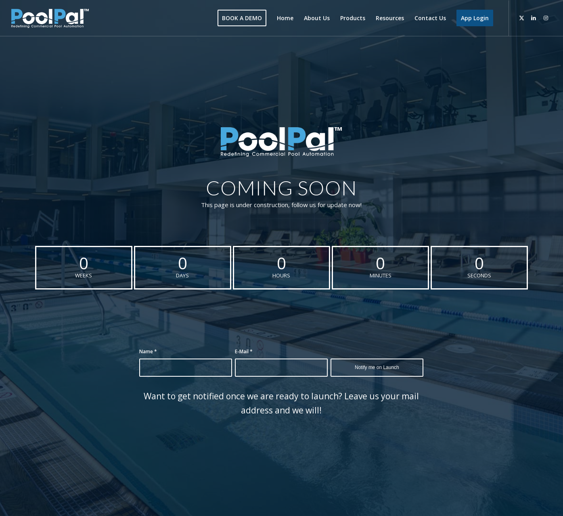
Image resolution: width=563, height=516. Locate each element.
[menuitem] (242, 18)
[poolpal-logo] (50, 18)
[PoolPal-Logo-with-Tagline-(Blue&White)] (281, 142)
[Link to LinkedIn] (533, 18)
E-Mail (244, 351)
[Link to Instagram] (546, 18)
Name (148, 351)
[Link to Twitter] (521, 18)
